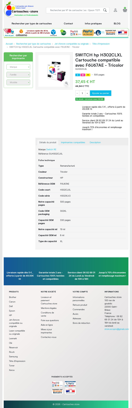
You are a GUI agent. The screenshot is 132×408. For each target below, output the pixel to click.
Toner (11, 365)
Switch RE (51, 149)
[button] (125, 10)
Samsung (13, 356)
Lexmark (13, 338)
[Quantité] (82, 93)
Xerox (11, 370)
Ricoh (12, 352)
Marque (42, 149)
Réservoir (13, 347)
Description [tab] (95, 142)
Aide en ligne (47, 324)
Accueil (9, 43)
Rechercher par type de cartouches (33, 43)
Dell (11, 306)
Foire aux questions (50, 320)
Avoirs (75, 314)
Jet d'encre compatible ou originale (72, 43)
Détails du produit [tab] (47, 142)
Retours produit (80, 305)
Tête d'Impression (101, 43)
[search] (105, 10)
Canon (12, 301)
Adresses (77, 318)
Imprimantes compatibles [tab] (73, 142)
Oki (10, 343)
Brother (12, 297)
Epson (12, 310)
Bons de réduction (81, 323)
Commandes (79, 309)
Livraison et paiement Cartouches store (49, 300)
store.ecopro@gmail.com (117, 329)
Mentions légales (49, 308)
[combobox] (18, 67)
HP (10, 315)
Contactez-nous (48, 337)
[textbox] (17, 67)
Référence (43, 153)
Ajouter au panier (100, 93)
